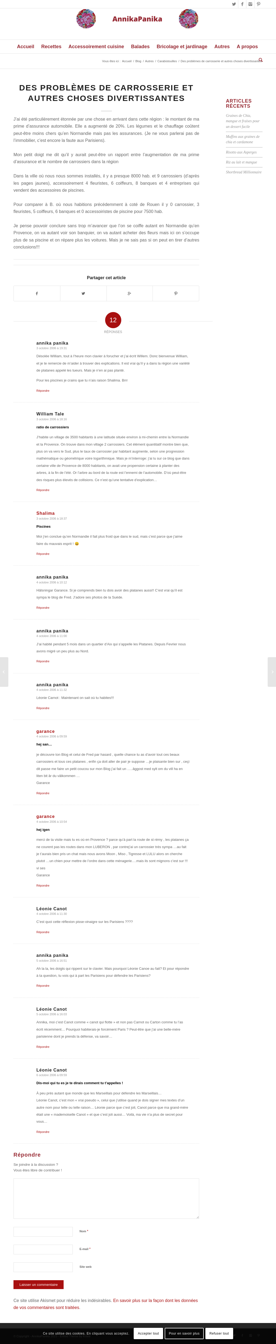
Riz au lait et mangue (241, 162)
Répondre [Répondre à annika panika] (42, 390)
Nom (84, 1231)
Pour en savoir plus (184, 1333)
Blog (138, 61)
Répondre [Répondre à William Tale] (42, 490)
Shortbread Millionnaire (243, 172)
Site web (86, 1266)
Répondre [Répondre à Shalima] (42, 553)
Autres (149, 61)
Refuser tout (219, 1333)
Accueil (127, 61)
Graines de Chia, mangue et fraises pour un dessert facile (243, 121)
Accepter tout (148, 1333)
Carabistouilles (167, 61)
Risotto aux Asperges (241, 152)
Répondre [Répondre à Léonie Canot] (42, 932)
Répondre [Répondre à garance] (42, 793)
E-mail (85, 1249)
